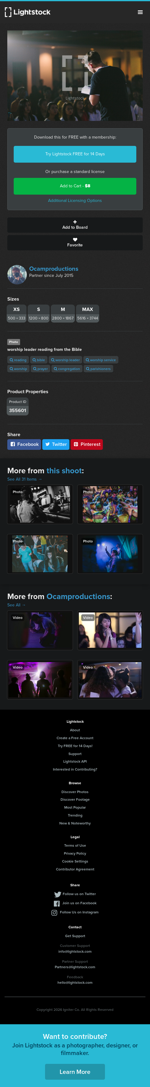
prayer (40, 368)
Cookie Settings (75, 861)
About (75, 729)
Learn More (75, 1071)
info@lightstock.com (75, 951)
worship (18, 368)
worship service (101, 359)
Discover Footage (75, 799)
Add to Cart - (75, 186)
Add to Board (75, 225)
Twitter (56, 444)
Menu (140, 12)
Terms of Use (75, 845)
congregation (67, 368)
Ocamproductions (53, 268)
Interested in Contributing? (75, 769)
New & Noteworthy (75, 823)
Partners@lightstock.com (75, 966)
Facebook (24, 444)
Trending (75, 815)
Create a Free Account (75, 737)
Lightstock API (75, 761)
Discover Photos (75, 791)
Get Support (75, 935)
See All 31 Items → (24, 479)
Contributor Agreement (75, 869)
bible (39, 359)
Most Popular (75, 807)
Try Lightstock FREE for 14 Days (75, 154)
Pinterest (86, 444)
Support (75, 753)
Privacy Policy (75, 853)
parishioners (98, 368)
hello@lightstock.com (75, 982)
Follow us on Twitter (79, 893)
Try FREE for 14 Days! (75, 745)
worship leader (65, 359)
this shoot (64, 470)
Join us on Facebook (79, 902)
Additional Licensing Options (75, 200)
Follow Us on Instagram (79, 912)
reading (18, 359)
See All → (16, 605)
